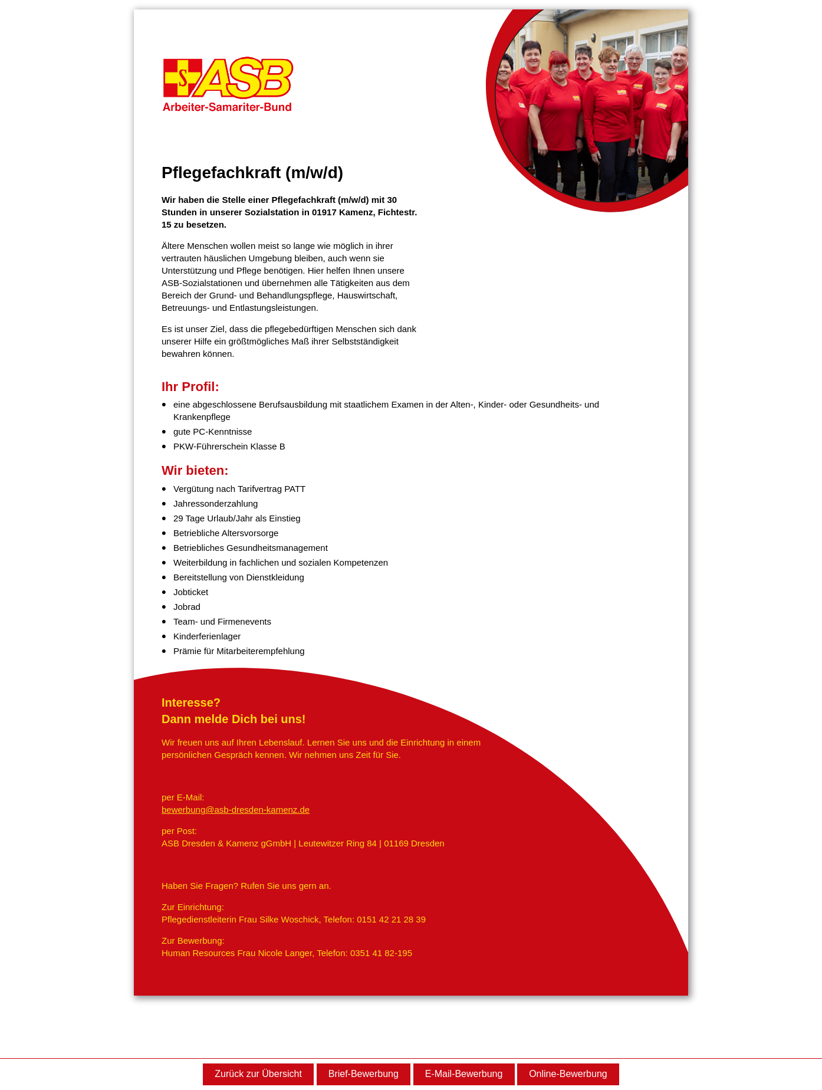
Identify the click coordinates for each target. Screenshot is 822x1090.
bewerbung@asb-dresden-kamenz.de (236, 810)
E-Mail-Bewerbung (464, 1074)
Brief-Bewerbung (363, 1074)
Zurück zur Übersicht (258, 1074)
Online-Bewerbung (568, 1074)
